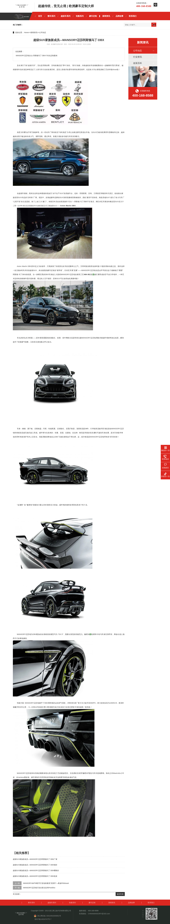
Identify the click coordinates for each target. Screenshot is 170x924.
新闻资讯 (106, 16)
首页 (40, 16)
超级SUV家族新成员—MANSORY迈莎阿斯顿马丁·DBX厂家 (35, 859)
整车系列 (51, 16)
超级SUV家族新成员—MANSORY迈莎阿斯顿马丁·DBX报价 (35, 865)
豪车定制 (93, 16)
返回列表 (120, 894)
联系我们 (133, 16)
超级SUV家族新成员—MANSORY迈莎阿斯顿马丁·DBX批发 (35, 876)
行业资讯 (137, 57)
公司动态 (42, 32)
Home (26, 32)
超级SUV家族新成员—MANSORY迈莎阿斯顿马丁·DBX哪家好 (36, 870)
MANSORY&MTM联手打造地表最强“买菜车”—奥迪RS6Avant (46, 883)
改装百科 (137, 63)
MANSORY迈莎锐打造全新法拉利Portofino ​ (39, 888)
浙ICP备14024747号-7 (43, 919)
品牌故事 (119, 16)
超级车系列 (65, 16)
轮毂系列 (80, 16)
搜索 (154, 25)
